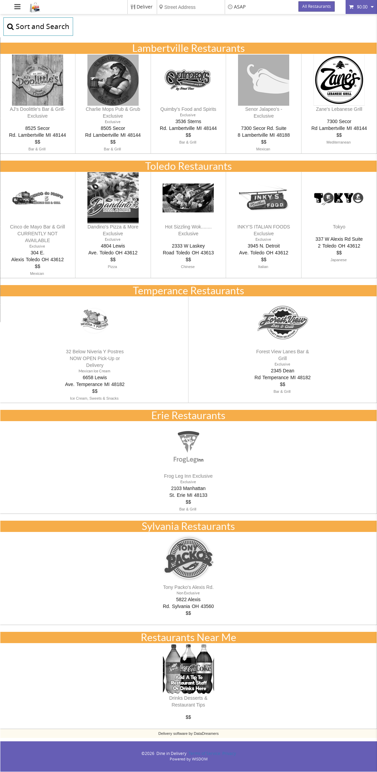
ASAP (240, 7)
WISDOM (200, 759)
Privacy (229, 754)
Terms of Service (204, 754)
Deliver (145, 7)
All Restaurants (316, 6)
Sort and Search (38, 26)
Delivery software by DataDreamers (188, 734)
